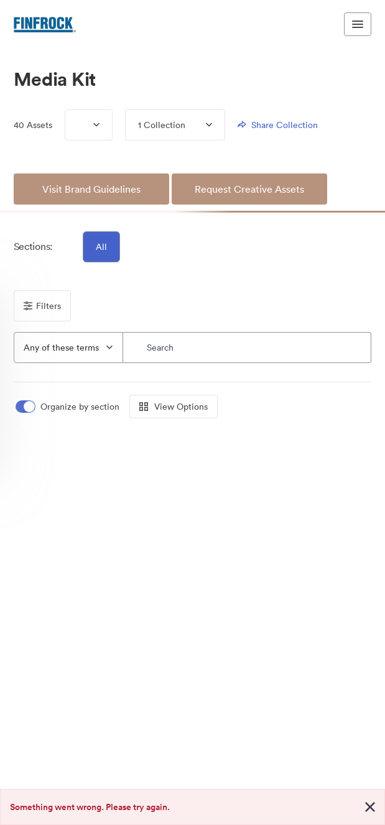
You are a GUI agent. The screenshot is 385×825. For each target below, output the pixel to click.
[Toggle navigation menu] (357, 24)
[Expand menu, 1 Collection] (198, 125)
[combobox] (68, 347)
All (101, 246)
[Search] (247, 347)
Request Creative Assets (249, 189)
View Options (173, 406)
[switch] (68, 407)
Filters (42, 305)
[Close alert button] (370, 807)
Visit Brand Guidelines (91, 189)
